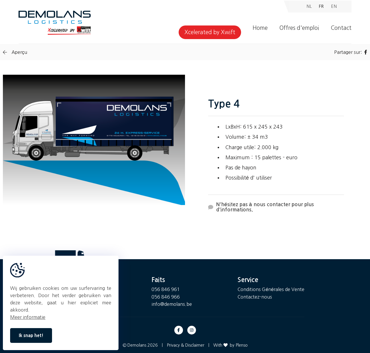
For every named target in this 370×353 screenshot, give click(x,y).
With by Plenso (230, 345)
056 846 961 (165, 289)
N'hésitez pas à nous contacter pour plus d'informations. (261, 207)
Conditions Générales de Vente (271, 289)
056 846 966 (165, 297)
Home (260, 28)
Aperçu (15, 52)
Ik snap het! (31, 335)
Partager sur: (350, 52)
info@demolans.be (171, 304)
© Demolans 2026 (140, 345)
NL (309, 6)
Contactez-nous (255, 297)
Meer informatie (27, 317)
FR (321, 6)
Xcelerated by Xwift (209, 32)
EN (334, 6)
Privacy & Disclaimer (185, 345)
